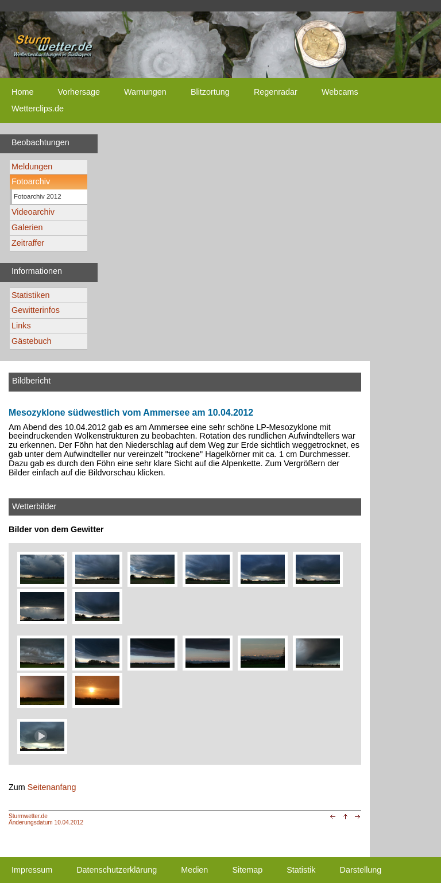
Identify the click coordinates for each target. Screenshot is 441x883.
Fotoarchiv (30, 181)
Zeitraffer (27, 242)
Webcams (340, 91)
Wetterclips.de (37, 108)
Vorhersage (78, 91)
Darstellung (361, 869)
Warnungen (145, 91)
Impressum (31, 869)
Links (21, 325)
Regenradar (275, 91)
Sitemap (247, 869)
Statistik (301, 869)
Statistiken (30, 295)
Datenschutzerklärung (116, 869)
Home (22, 91)
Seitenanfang (52, 787)
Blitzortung (210, 91)
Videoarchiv (33, 211)
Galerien (26, 227)
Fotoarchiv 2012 (37, 196)
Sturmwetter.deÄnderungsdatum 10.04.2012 (46, 819)
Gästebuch (31, 341)
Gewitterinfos (35, 310)
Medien (194, 869)
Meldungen (31, 166)
